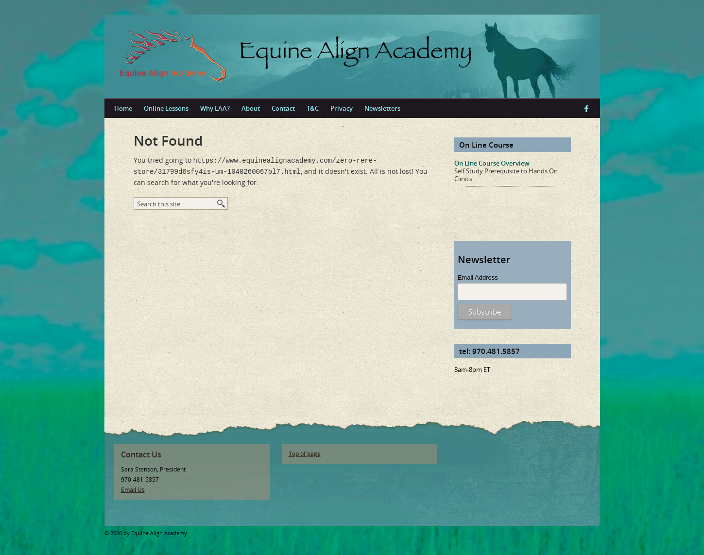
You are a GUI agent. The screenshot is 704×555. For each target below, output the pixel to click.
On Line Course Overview (492, 163)
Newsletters (382, 108)
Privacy (341, 108)
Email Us (133, 490)
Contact (283, 108)
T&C (313, 108)
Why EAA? (215, 108)
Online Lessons (166, 108)
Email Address (478, 277)
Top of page (305, 454)
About (250, 108)
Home (123, 108)
